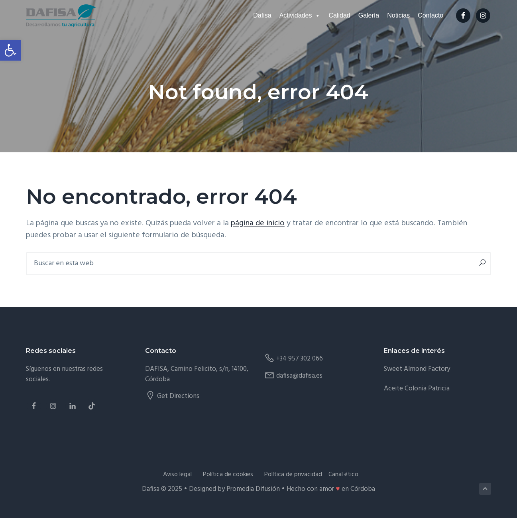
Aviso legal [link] (177, 474)
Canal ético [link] (343, 474)
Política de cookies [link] (228, 474)
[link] (10, 50)
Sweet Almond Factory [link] (417, 369)
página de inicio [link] (258, 223)
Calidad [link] (339, 15)
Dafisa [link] (262, 15)
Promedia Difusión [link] (253, 489)
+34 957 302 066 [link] (299, 358)
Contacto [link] (430, 15)
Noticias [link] (398, 15)
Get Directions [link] (178, 396)
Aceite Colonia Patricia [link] (417, 388)
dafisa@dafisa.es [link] (299, 375)
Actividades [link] (300, 15)
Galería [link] (368, 15)
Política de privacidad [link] (293, 474)
